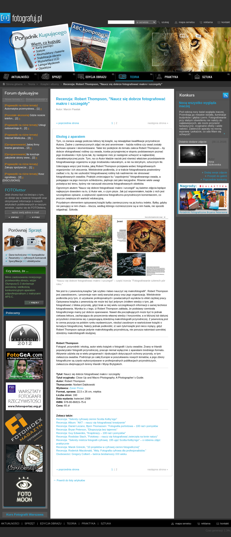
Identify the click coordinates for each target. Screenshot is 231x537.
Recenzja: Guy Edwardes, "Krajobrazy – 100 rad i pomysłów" (91, 433)
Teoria (31, 84)
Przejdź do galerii (216, 176)
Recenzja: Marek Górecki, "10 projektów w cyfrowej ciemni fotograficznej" (98, 447)
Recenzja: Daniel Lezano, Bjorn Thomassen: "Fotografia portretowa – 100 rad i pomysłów (107, 426)
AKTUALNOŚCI (10, 523)
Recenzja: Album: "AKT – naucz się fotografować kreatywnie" (91, 422)
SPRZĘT (30, 523)
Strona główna (12, 84)
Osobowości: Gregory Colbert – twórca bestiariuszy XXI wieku (91, 454)
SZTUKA (106, 523)
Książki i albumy (50, 84)
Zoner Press (77, 388)
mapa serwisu (187, 22)
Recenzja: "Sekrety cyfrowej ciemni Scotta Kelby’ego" (86, 419)
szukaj (165, 22)
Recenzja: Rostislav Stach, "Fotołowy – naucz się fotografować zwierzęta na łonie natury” (107, 436)
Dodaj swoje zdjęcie (214, 172)
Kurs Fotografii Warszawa (24, 514)
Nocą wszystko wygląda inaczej (197, 104)
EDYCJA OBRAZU (51, 523)
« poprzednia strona (67, 123)
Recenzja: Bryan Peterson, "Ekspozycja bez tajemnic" (86, 429)
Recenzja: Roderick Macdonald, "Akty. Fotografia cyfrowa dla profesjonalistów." (101, 450)
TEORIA (71, 523)
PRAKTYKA (88, 523)
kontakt (226, 22)
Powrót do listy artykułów (69, 480)
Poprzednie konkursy (213, 179)
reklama (208, 22)
